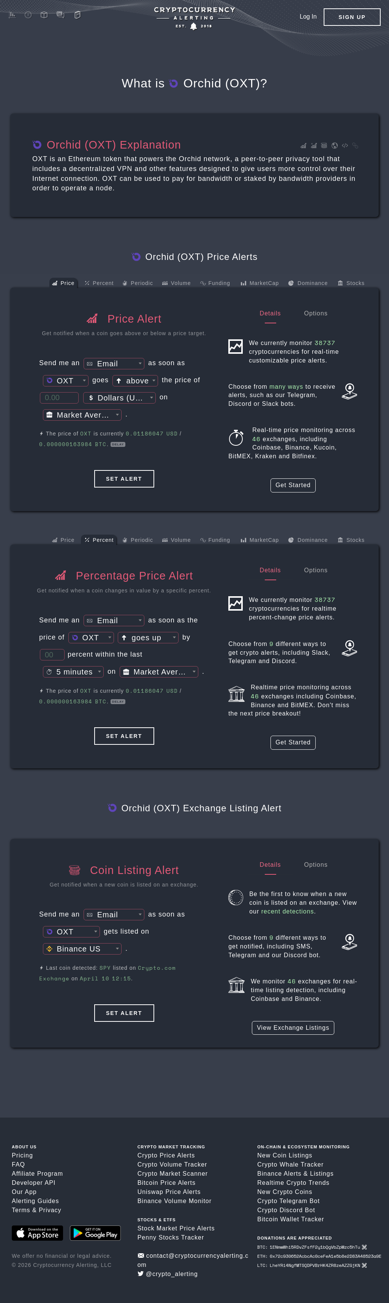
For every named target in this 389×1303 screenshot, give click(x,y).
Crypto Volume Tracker (172, 1164)
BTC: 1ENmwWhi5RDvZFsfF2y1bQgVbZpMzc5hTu (311, 1247)
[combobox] (114, 363)
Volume (176, 284)
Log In (308, 16)
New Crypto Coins (284, 1192)
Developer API (33, 1183)
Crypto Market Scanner (173, 1173)
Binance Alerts (279, 1173)
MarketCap (259, 284)
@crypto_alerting (168, 1274)
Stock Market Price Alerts (176, 1228)
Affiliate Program (37, 1173)
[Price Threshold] (59, 398)
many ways (286, 386)
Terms (21, 1210)
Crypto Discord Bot (286, 1210)
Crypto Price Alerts (166, 1155)
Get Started (293, 485)
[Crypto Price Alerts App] (194, 19)
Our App (24, 1192)
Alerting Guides (35, 1201)
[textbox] (114, 364)
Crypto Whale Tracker (290, 1164)
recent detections (287, 911)
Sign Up (352, 17)
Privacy (50, 1210)
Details (270, 313)
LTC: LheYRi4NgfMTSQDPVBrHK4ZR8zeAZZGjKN (311, 1265)
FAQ (18, 1164)
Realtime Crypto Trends (293, 1183)
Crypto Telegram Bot (288, 1201)
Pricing (22, 1155)
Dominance (308, 284)
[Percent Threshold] (52, 654)
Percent (99, 283)
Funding (215, 284)
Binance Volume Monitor (175, 1201)
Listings (322, 1173)
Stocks (351, 284)
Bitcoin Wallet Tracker (290, 1219)
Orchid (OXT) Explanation (106, 145)
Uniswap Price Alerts (169, 1192)
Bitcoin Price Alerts (167, 1183)
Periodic (138, 284)
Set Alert (124, 479)
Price (63, 284)
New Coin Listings (284, 1155)
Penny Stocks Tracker (171, 1237)
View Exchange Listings (293, 1027)
